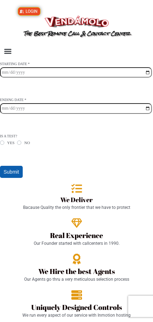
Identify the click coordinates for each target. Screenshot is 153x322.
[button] (7, 51)
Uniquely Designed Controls (76, 307)
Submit (11, 172)
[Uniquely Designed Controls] (76, 295)
